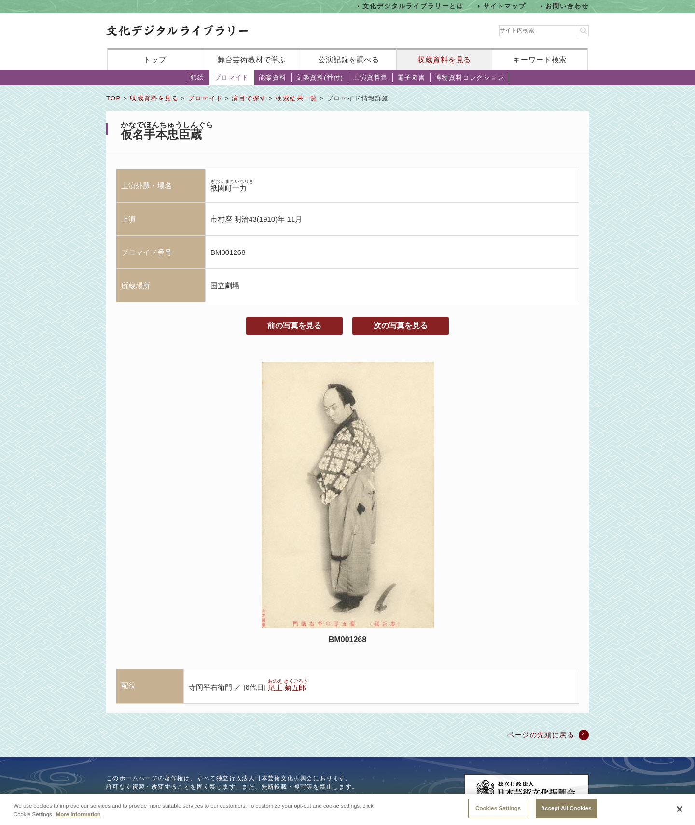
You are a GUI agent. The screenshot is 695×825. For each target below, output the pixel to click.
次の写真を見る (401, 326)
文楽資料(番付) (319, 77)
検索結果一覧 (296, 98)
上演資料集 (370, 77)
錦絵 (198, 77)
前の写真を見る (294, 326)
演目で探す (249, 98)
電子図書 (411, 77)
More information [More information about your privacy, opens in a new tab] (78, 817)
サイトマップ (505, 6)
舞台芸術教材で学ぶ (252, 60)
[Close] (679, 812)
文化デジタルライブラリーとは (412, 6)
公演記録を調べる (348, 60)
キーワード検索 (540, 60)
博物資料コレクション (469, 77)
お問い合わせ (567, 6)
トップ (155, 60)
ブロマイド (231, 77)
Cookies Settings (498, 811)
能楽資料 (273, 77)
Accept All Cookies (566, 811)
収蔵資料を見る (444, 60)
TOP (113, 98)
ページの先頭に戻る (540, 735)
